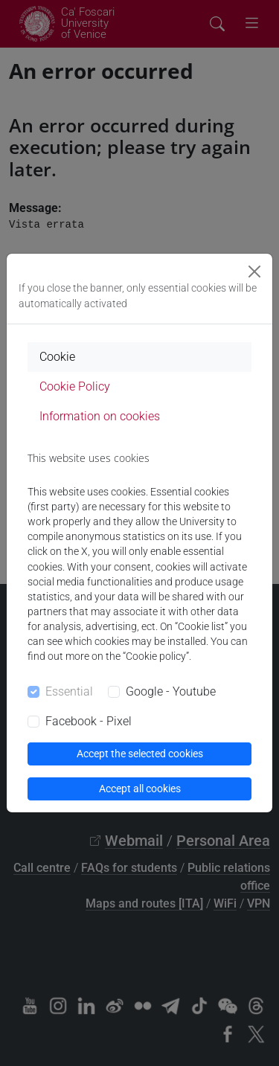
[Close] (254, 271)
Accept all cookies (140, 788)
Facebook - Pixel (88, 721)
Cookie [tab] (57, 357)
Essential (69, 691)
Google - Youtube (171, 691)
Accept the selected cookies (140, 754)
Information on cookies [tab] (99, 416)
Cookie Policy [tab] (74, 386)
